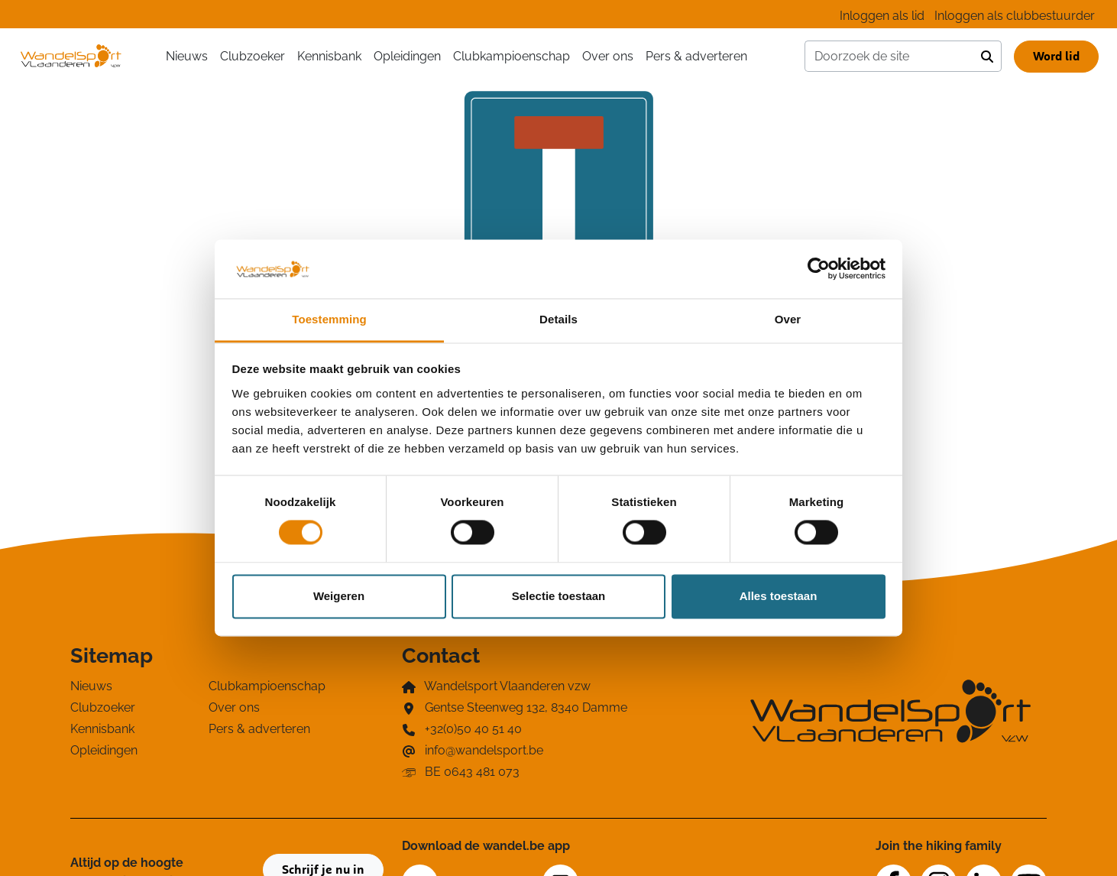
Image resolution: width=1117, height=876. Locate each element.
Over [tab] (788, 319)
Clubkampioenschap (511, 56)
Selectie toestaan (559, 595)
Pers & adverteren (696, 56)
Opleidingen (407, 56)
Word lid (1056, 56)
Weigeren (338, 595)
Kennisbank (329, 56)
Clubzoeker (252, 56)
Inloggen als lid (882, 15)
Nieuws (187, 56)
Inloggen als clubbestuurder (1014, 15)
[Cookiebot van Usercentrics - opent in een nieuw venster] (819, 269)
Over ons (607, 56)
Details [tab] (558, 319)
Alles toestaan (779, 595)
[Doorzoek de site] (889, 57)
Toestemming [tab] (329, 319)
